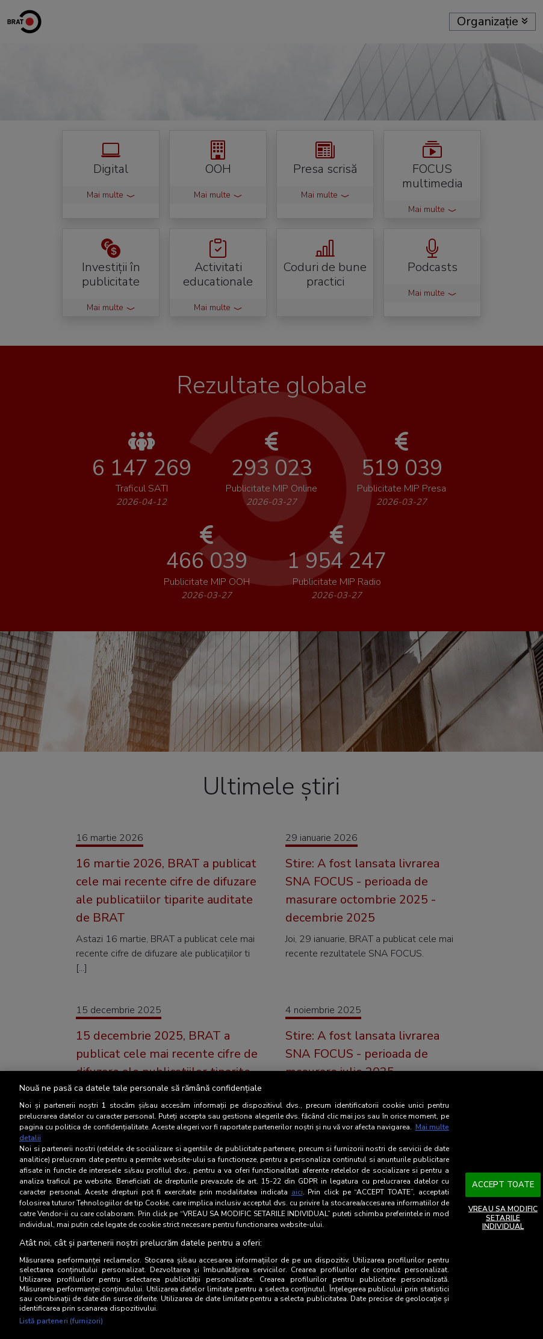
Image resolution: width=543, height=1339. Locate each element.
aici (297, 1192)
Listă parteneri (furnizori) (61, 1321)
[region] (271, 1205)
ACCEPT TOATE (503, 1184)
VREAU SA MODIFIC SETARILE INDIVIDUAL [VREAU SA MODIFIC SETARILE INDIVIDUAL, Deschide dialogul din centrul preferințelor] (503, 1217)
